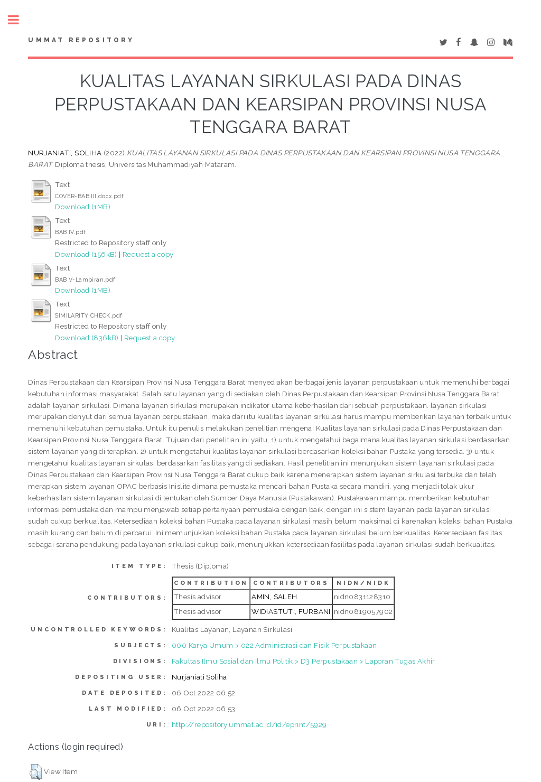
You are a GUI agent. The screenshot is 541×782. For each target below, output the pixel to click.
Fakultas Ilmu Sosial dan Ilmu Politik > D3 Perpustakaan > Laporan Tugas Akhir (303, 661)
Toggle (19, 20)
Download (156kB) (86, 254)
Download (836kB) (86, 337)
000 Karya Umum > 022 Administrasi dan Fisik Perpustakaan (274, 645)
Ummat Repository (81, 40)
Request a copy (148, 254)
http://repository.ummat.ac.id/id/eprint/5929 (249, 724)
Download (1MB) (82, 206)
